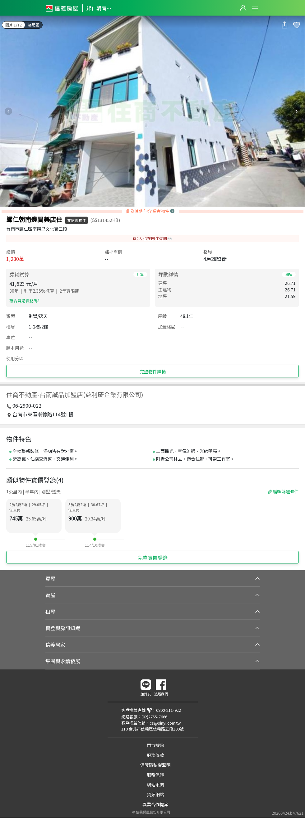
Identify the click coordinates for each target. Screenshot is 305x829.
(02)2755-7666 (154, 717)
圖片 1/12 (13, 24)
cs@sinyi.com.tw (165, 723)
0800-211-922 (168, 710)
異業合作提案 (155, 804)
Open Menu (255, 8)
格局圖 (33, 24)
